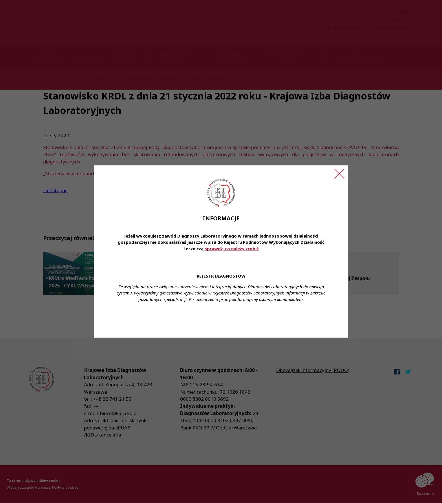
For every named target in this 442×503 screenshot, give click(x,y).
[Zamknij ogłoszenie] (339, 173)
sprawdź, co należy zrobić (232, 248)
